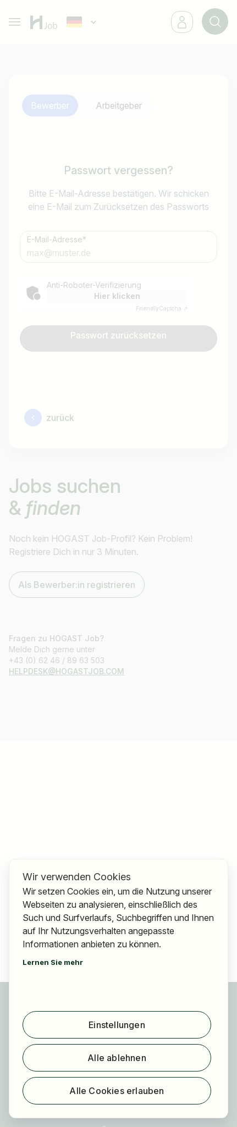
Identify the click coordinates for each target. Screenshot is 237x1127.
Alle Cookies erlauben (116, 1090)
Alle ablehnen (116, 1057)
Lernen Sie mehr (53, 962)
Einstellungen (117, 1024)
